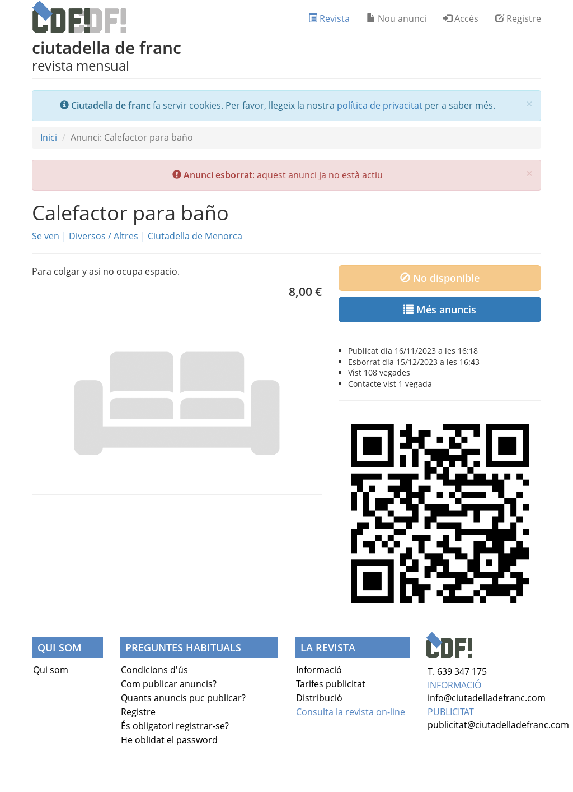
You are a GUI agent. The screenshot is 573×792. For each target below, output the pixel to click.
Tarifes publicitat (330, 684)
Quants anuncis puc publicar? (183, 698)
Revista (329, 18)
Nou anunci (396, 18)
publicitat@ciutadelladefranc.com (498, 725)
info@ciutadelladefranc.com (487, 698)
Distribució (319, 698)
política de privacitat (379, 105)
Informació (319, 670)
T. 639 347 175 (457, 671)
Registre (518, 18)
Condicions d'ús (154, 670)
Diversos (87, 236)
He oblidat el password (169, 740)
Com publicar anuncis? (169, 684)
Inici (48, 137)
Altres (126, 236)
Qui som (50, 670)
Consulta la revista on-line (350, 712)
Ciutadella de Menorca (195, 236)
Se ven (45, 236)
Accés (460, 18)
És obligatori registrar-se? (175, 726)
